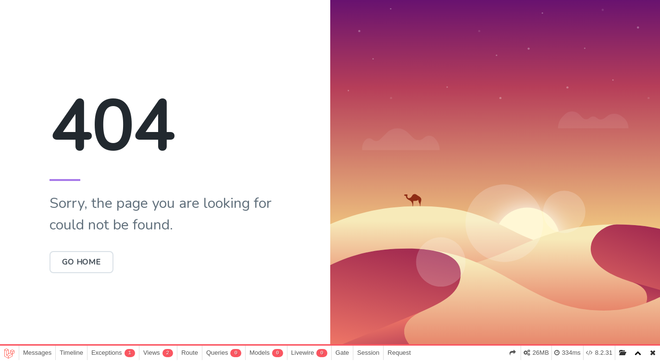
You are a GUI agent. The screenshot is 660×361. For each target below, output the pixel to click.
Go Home (81, 262)
